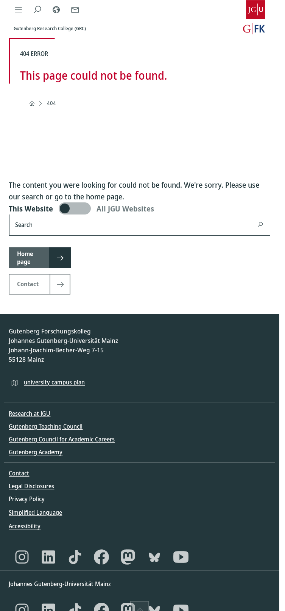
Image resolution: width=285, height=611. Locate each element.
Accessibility (24, 526)
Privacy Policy (27, 499)
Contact (19, 473)
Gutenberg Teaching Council (46, 426)
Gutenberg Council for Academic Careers (62, 439)
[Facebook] (101, 557)
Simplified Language (35, 512)
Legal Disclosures (31, 486)
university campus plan (54, 382)
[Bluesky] (154, 557)
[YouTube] (180, 557)
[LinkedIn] (48, 557)
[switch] (139, 208)
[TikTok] (75, 557)
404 (51, 102)
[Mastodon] (127, 557)
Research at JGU (29, 413)
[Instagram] (22, 557)
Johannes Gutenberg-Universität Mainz (60, 584)
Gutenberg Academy (35, 452)
